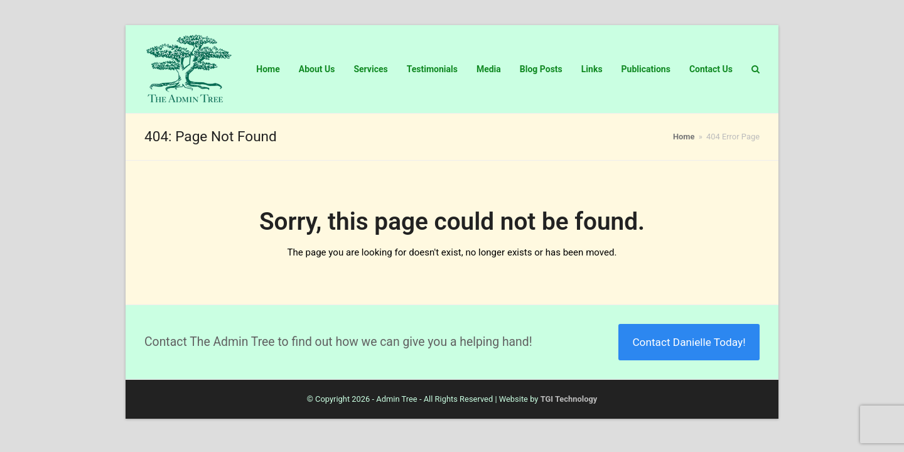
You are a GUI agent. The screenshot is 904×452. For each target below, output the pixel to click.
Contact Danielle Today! (688, 342)
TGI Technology (569, 399)
